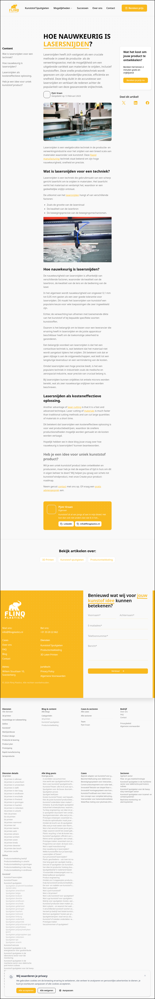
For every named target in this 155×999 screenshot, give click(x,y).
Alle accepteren (26, 990)
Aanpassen (66, 990)
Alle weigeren (46, 990)
